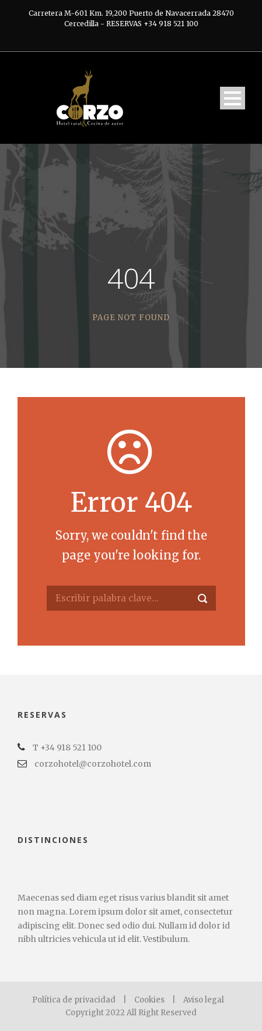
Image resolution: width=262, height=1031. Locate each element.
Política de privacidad (74, 1000)
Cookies (149, 1000)
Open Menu (232, 98)
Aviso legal (203, 1000)
